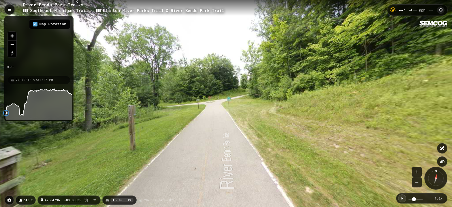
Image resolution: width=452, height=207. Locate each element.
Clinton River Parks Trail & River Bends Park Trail (160, 10)
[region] (38, 45)
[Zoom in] (12, 36)
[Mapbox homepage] (10, 69)
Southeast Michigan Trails (58, 10)
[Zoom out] (12, 44)
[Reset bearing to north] (12, 53)
